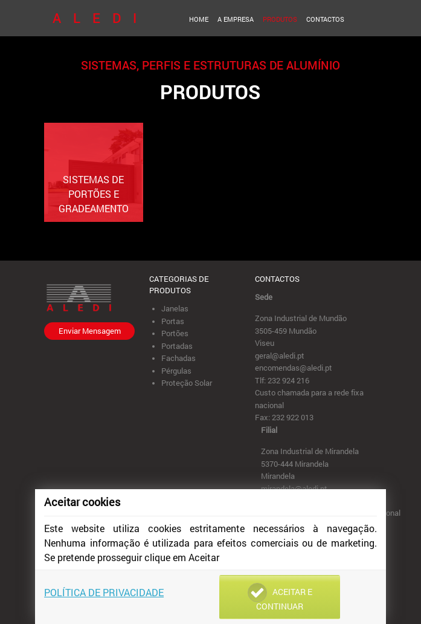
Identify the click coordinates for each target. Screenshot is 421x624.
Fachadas (178, 358)
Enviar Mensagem (90, 331)
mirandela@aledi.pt (294, 488)
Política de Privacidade (104, 592)
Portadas (177, 346)
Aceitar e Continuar (280, 597)
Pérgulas (176, 370)
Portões (174, 333)
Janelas (174, 308)
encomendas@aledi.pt (293, 367)
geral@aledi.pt (279, 355)
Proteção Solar (186, 383)
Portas (172, 321)
